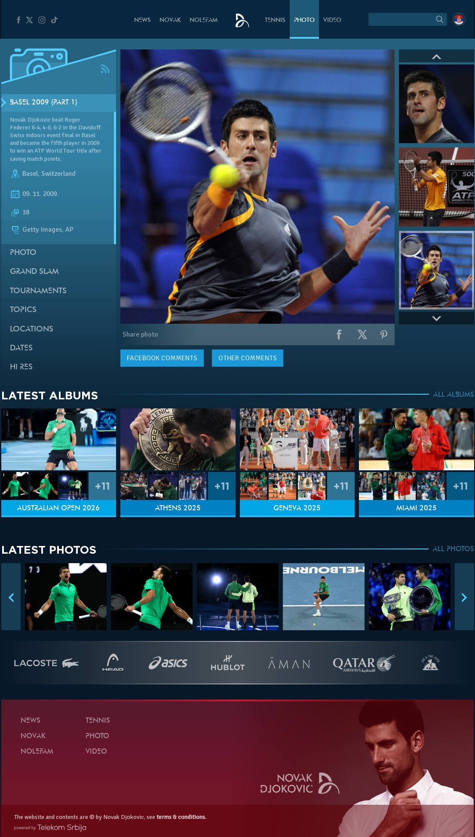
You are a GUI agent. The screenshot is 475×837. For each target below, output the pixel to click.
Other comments (247, 358)
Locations (31, 329)
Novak (170, 20)
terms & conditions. (181, 817)
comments (162, 358)
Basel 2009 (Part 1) (43, 102)
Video (332, 20)
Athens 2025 (178, 508)
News (142, 20)
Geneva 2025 (297, 508)
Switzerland (58, 173)
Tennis (275, 20)
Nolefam (204, 20)
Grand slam (34, 272)
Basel (30, 173)
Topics (23, 310)
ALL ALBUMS (453, 395)
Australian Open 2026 (58, 508)
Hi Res (21, 367)
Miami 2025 (416, 508)
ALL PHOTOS (453, 549)
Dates (21, 348)
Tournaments (38, 291)
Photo (304, 20)
